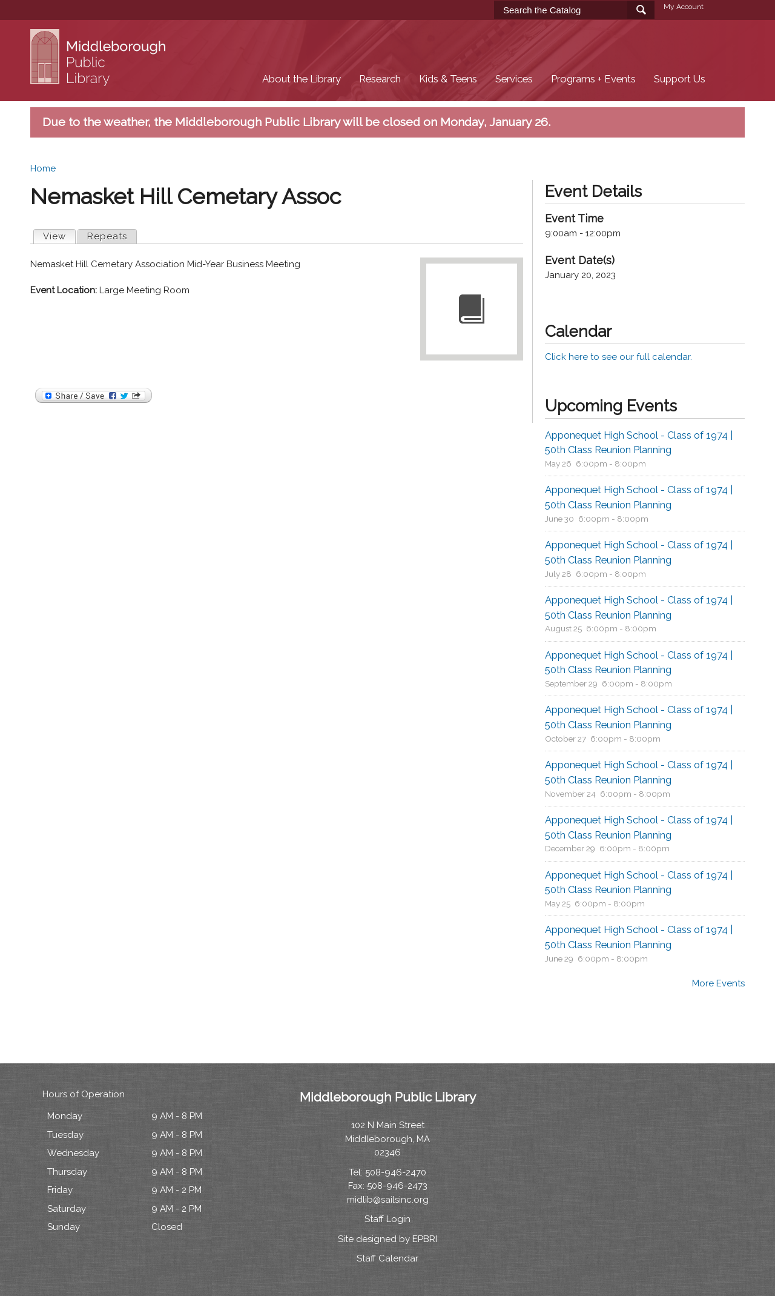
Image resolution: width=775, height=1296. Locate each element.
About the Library (301, 79)
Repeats (107, 236)
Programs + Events (593, 79)
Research (380, 79)
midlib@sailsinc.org (388, 1199)
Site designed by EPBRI (387, 1239)
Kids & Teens (448, 79)
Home (43, 168)
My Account (684, 6)
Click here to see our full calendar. (618, 356)
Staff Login (387, 1219)
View (59, 236)
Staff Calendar (387, 1258)
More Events (718, 983)
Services (514, 79)
